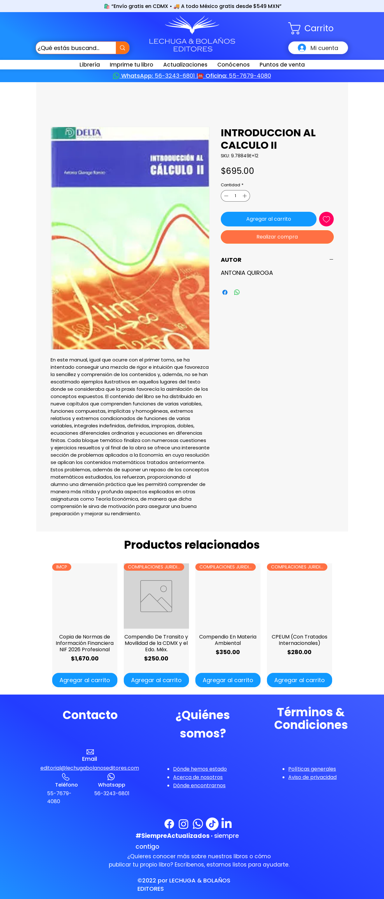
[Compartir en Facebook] (225, 292)
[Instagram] (183, 823)
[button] (318, 28)
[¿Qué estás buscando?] (70, 48)
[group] (192, 625)
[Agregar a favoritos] (326, 219)
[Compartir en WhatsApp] (237, 292)
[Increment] (245, 195)
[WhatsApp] (198, 823)
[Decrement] (225, 195)
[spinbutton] (235, 195)
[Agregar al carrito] (84, 680)
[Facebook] (169, 823)
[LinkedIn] (226, 823)
